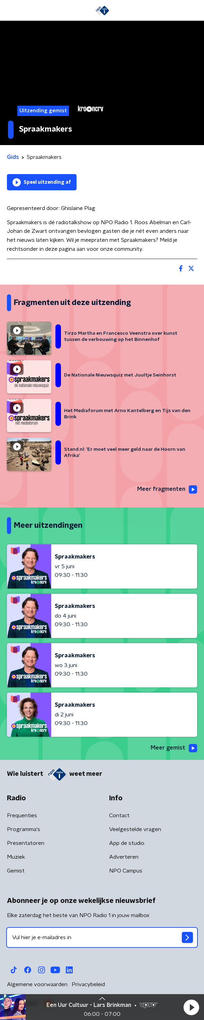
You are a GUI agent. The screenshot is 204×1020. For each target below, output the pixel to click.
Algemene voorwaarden (37, 984)
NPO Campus (125, 871)
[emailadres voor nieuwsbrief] (102, 937)
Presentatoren (25, 843)
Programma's (23, 829)
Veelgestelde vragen (135, 829)
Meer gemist (174, 748)
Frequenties (22, 815)
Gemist (16, 871)
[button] (191, 1007)
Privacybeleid (88, 984)
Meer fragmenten (167, 489)
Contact (119, 815)
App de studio (126, 843)
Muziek (16, 857)
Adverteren (124, 857)
